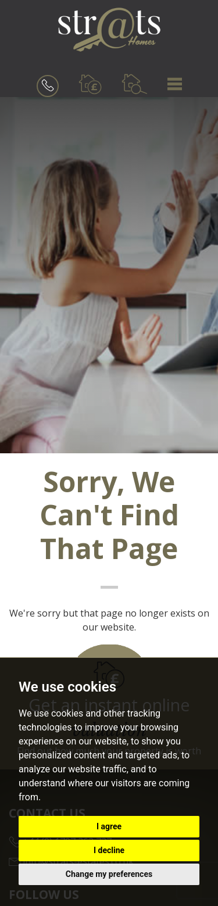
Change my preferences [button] (109, 874)
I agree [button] (109, 826)
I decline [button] (109, 850)
